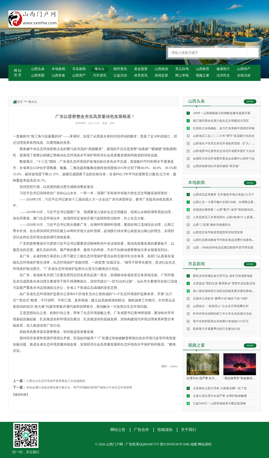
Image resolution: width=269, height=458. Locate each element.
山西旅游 (161, 69)
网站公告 (117, 430)
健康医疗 (223, 69)
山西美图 (38, 75)
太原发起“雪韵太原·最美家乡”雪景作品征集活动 (224, 283)
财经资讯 (120, 69)
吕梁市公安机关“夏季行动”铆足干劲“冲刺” (220, 298)
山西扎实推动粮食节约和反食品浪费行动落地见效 (225, 240)
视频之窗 (202, 75)
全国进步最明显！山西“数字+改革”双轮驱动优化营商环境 (230, 209)
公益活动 (120, 75)
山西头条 (38, 69)
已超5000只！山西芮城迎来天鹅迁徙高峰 (219, 403)
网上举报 (182, 75)
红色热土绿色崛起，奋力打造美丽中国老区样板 (224, 128)
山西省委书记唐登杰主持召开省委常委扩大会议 (224, 151)
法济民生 (223, 75)
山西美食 (58, 75)
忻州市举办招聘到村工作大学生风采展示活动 (222, 313)
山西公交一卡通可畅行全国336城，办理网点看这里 (226, 202)
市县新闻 (79, 69)
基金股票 (141, 69)
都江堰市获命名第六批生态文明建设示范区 (221, 120)
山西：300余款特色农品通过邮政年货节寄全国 (223, 247)
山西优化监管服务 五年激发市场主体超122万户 (223, 194)
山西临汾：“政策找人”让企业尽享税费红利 (220, 306)
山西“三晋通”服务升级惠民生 (212, 224)
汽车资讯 (99, 75)
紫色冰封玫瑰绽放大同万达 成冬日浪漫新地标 (223, 275)
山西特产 (244, 69)
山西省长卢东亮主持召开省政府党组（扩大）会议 (225, 143)
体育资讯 (141, 75)
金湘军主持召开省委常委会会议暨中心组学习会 (224, 158)
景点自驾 (182, 69)
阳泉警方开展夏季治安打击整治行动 (216, 328)
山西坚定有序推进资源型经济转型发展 (218, 232)
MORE (250, 101)
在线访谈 (244, 75)
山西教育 (202, 69)
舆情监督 (161, 75)
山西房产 (79, 75)
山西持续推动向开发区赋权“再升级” (216, 166)
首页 (20, 101)
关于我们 (188, 430)
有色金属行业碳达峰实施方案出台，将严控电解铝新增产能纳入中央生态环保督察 (79, 387)
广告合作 (141, 430)
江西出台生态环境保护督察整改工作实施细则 (55, 381)
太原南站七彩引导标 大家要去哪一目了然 (220, 388)
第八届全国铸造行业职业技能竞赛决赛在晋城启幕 (225, 291)
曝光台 (100, 69)
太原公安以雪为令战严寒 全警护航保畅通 (220, 395)
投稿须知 (165, 430)
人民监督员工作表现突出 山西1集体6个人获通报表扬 (227, 217)
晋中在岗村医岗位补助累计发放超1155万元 (221, 321)
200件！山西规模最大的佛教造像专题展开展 (221, 113)
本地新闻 (58, 69)
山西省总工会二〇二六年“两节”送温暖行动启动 (223, 135)
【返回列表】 (20, 394)
